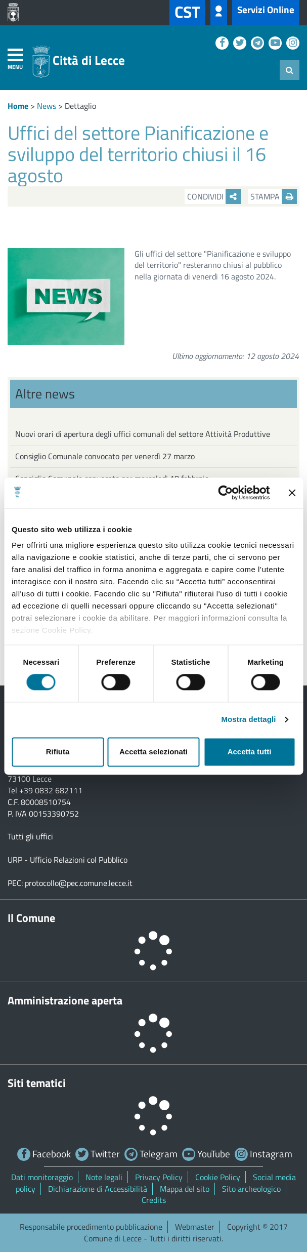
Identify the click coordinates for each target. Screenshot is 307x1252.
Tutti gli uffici (30, 836)
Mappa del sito (184, 1189)
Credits (154, 1200)
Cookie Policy (217, 1177)
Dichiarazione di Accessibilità (97, 1189)
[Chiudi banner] (291, 492)
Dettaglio (80, 106)
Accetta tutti (250, 751)
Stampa (273, 196)
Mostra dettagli (248, 719)
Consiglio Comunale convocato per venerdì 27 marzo (105, 456)
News (46, 106)
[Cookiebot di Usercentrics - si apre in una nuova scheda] (225, 492)
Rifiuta (58, 751)
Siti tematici (37, 1083)
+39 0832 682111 (50, 790)
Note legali (103, 1177)
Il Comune (31, 917)
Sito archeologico (251, 1189)
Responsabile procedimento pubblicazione (91, 1227)
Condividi (214, 196)
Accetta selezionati (153, 751)
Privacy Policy (159, 1177)
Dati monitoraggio (42, 1177)
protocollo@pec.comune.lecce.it (79, 883)
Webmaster (194, 1227)
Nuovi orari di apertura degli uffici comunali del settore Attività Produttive (142, 434)
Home (18, 106)
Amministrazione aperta (65, 1000)
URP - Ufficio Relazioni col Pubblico (67, 860)
